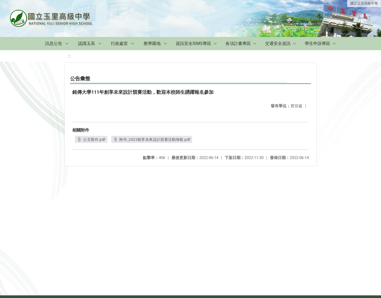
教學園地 (152, 43)
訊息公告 (53, 43)
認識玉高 (86, 43)
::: (69, 55)
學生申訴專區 (317, 43)
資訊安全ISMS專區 (193, 43)
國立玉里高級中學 (364, 3)
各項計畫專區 (238, 43)
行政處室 (119, 43)
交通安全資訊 (278, 43)
